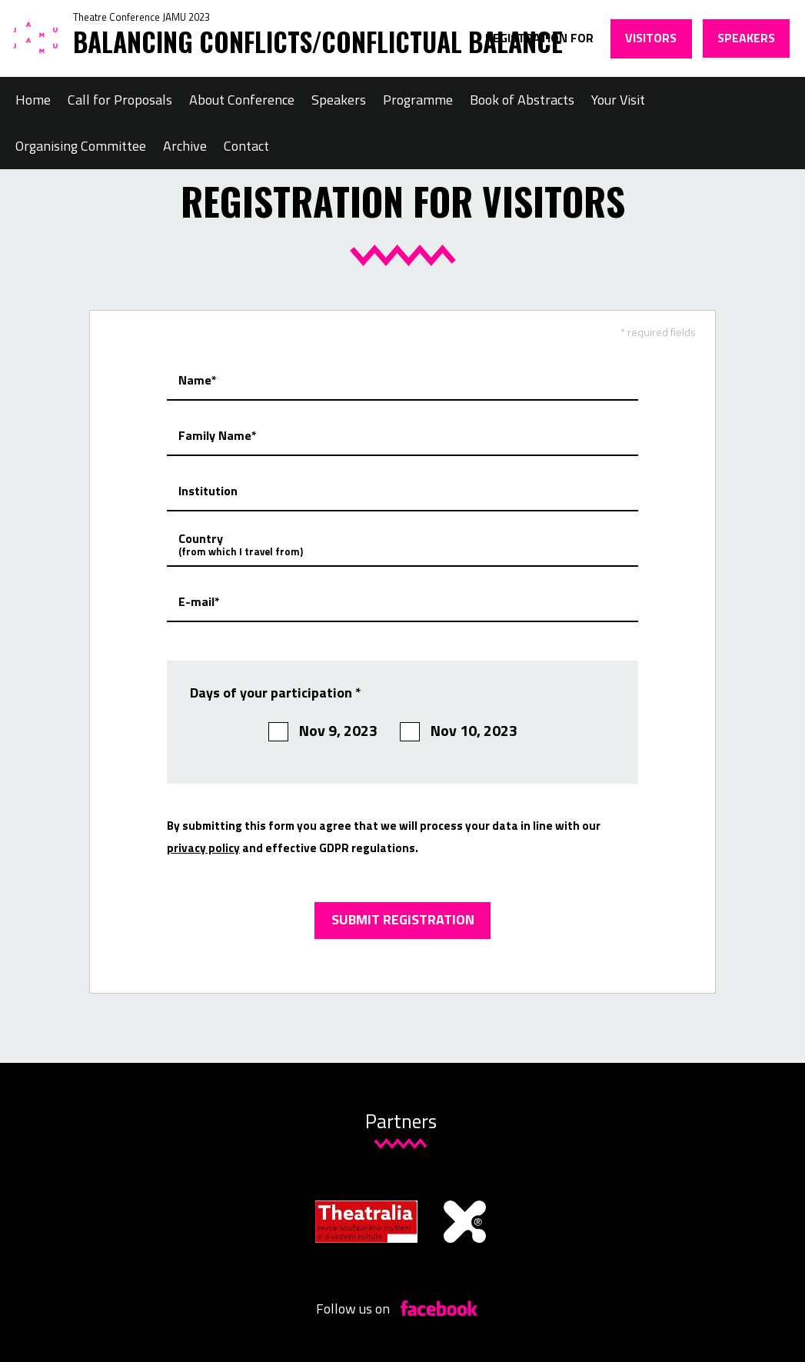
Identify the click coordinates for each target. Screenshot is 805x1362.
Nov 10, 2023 (458, 730)
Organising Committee (80, 145)
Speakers (746, 37)
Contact (246, 145)
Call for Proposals (120, 99)
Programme (418, 99)
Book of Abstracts (522, 99)
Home (33, 99)
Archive (185, 145)
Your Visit (618, 99)
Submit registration (402, 919)
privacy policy (203, 848)
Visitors (651, 37)
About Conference (241, 99)
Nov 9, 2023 (323, 730)
